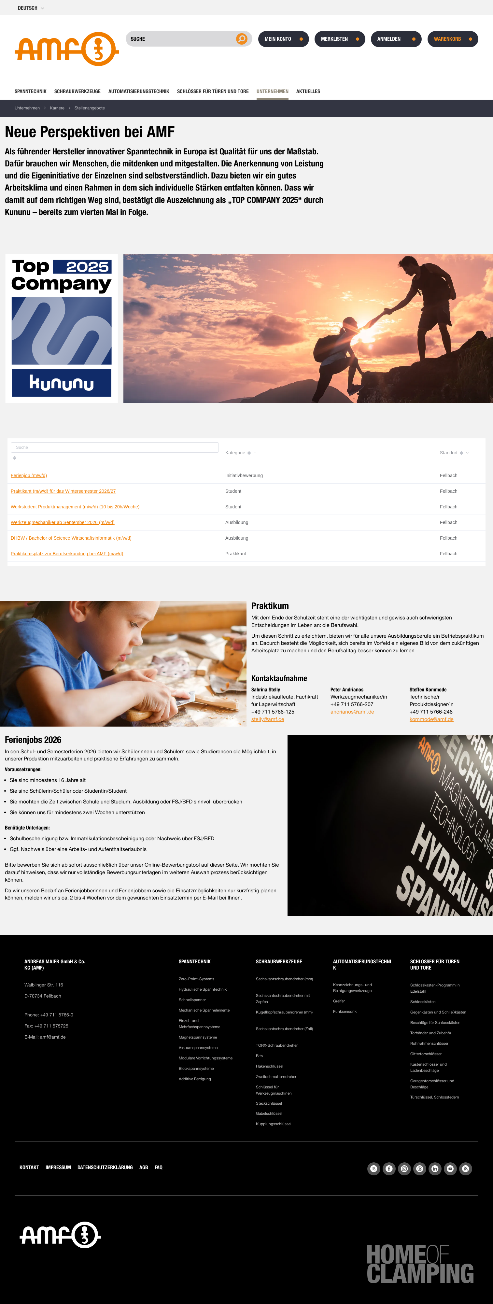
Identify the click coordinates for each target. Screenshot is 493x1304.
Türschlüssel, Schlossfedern (434, 1097)
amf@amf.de (53, 1037)
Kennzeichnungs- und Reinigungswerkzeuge (352, 988)
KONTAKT (29, 1167)
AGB (143, 1167)
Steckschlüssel (269, 1103)
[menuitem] (32, 91)
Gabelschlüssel (269, 1113)
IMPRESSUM (58, 1167)
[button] (32, 8)
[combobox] (189, 39)
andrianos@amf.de (352, 712)
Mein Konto (278, 39)
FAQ (158, 1167)
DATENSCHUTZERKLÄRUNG (105, 1167)
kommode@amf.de (432, 719)
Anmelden (389, 39)
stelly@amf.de (267, 719)
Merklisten (334, 39)
